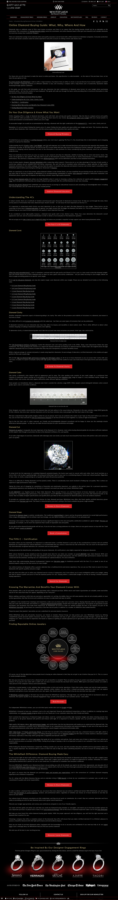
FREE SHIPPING (18, 1)
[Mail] (107, 21)
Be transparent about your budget (78, 118)
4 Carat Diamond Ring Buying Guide (23, 305)
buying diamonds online (37, 31)
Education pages (59, 561)
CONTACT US (58, 894)
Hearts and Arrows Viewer (32, 732)
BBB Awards (62, 778)
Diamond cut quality (15, 430)
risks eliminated (102, 809)
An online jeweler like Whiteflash (19, 82)
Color (31, 145)
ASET (10, 732)
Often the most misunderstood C (19, 272)
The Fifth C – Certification (20, 102)
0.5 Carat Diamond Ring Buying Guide (24, 285)
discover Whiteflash (36, 162)
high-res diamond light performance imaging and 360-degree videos (38, 358)
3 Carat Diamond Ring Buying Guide (23, 302)
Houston (54, 168)
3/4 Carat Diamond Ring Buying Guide (24, 288)
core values (36, 739)
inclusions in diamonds (32, 321)
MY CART (101, 1)
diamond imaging (68, 733)
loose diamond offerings (51, 809)
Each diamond (77, 173)
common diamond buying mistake (51, 603)
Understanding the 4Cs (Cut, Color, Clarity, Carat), (27, 99)
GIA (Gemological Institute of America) (24, 344)
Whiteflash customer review (19, 695)
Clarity (26, 145)
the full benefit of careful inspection (26, 792)
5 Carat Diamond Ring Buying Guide (23, 307)
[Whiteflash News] (103, 21)
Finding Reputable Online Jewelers (22, 107)
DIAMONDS (13, 17)
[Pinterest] (100, 21)
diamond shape (22, 515)
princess (23, 517)
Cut (47, 145)
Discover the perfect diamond (18, 184)
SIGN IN (85, 1)
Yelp (70, 707)
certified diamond (36, 140)
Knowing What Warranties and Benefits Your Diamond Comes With (33, 105)
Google (64, 707)
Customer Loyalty (26, 713)
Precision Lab (24, 501)
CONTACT (104, 17)
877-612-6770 (17, 5)
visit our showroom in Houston (41, 417)
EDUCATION (63, 17)
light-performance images (38, 724)
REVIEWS (94, 17)
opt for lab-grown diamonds (22, 280)
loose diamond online (22, 179)
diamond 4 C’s (82, 123)
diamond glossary (49, 158)
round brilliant (58, 515)
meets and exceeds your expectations (57, 772)
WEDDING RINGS (42, 17)
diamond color (66, 377)
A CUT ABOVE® (14, 492)
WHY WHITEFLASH (76, 17)
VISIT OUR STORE (59, 1)
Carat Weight (38, 145)
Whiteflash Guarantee (16, 607)
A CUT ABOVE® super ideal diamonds (24, 767)
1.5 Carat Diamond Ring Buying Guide (24, 294)
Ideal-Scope (17, 732)
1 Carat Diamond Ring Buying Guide (23, 291)
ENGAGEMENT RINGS (27, 17)
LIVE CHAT (14, 8)
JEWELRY (53, 17)
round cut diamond (26, 528)
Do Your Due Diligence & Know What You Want (27, 96)
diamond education (32, 208)
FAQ (87, 17)
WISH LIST (93, 1)
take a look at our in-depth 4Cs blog (34, 219)
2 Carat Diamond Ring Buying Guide (23, 296)
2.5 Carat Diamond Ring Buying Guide (24, 299)
